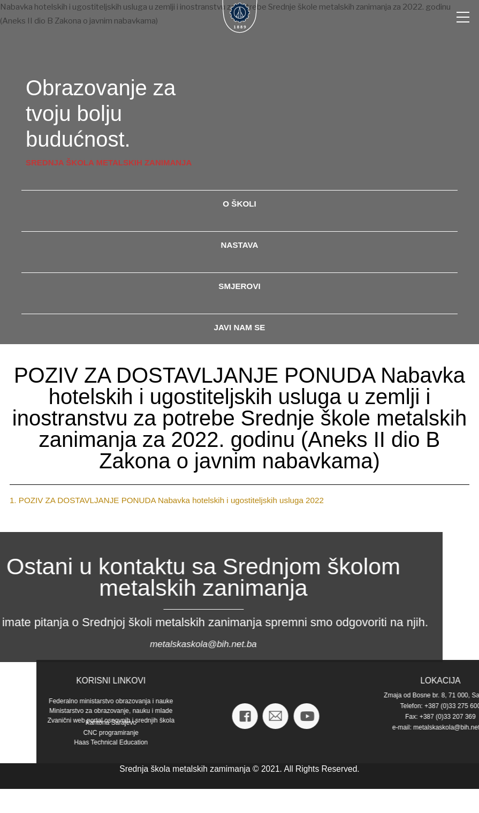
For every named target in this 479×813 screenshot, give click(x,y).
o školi (239, 203)
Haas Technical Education (428, 742)
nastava (239, 244)
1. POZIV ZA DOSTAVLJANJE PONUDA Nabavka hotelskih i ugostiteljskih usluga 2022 (167, 500)
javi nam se (239, 327)
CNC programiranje (427, 732)
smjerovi (239, 286)
